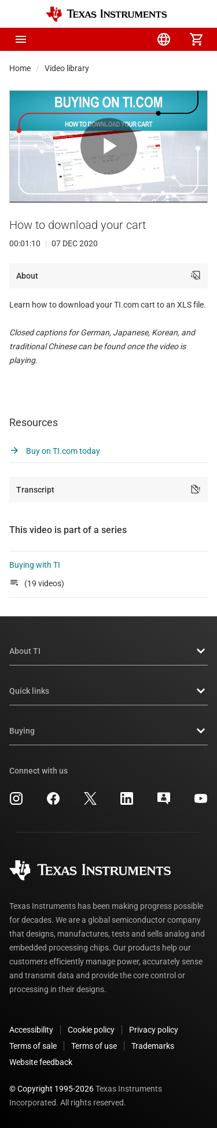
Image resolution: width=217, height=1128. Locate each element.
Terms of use (94, 1046)
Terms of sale (33, 1046)
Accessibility (31, 1029)
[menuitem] (99, 39)
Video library (67, 68)
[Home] (106, 14)
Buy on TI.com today (54, 451)
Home (20, 68)
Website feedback (40, 1062)
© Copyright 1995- (51, 1088)
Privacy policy (153, 1029)
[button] (21, 39)
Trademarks (152, 1046)
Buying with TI (34, 564)
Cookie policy (91, 1029)
